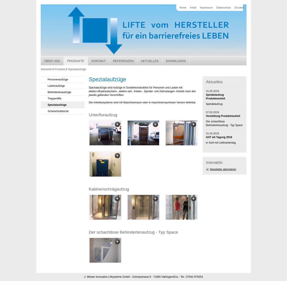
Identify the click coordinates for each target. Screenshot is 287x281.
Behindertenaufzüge (59, 92)
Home (182, 7)
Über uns (52, 61)
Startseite (46, 69)
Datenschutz (223, 7)
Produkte (75, 61)
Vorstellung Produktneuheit (223, 116)
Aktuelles (150, 61)
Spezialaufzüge (77, 69)
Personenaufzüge (58, 79)
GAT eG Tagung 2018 (219, 137)
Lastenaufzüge (56, 85)
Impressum (206, 7)
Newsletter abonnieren (223, 169)
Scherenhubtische (58, 111)
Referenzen (123, 61)
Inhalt (193, 7)
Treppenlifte (55, 98)
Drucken (239, 7)
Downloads (176, 61)
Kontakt (99, 61)
